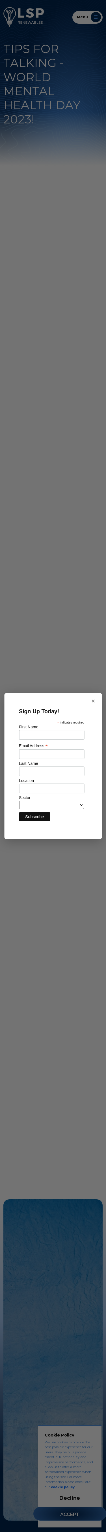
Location (26, 780)
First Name (28, 726)
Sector (24, 797)
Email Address (33, 745)
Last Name (28, 763)
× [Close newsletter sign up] (93, 701)
